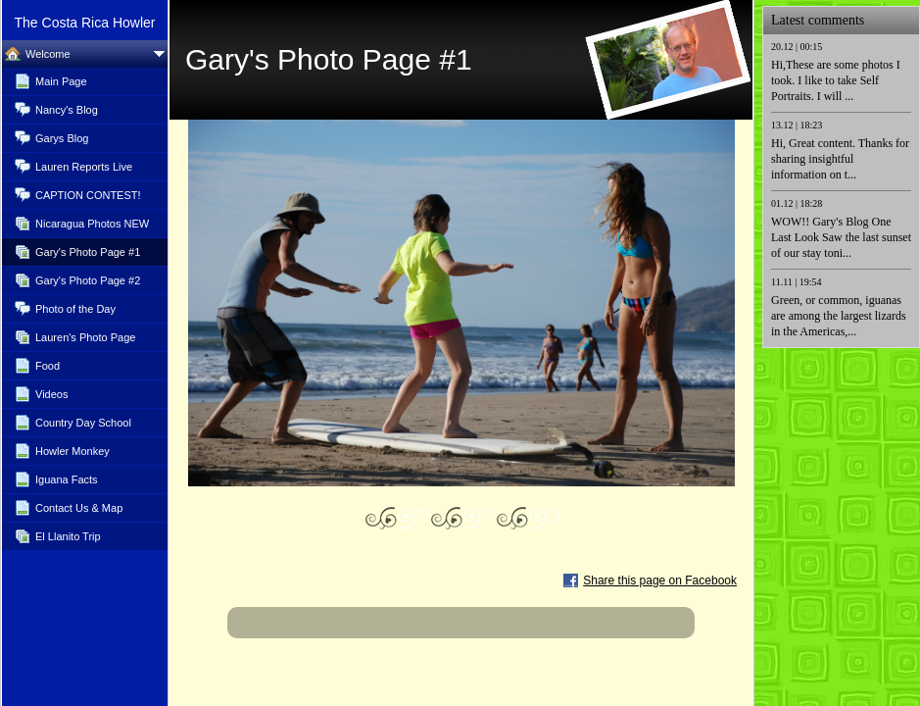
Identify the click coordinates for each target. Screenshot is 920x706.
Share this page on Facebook (660, 580)
